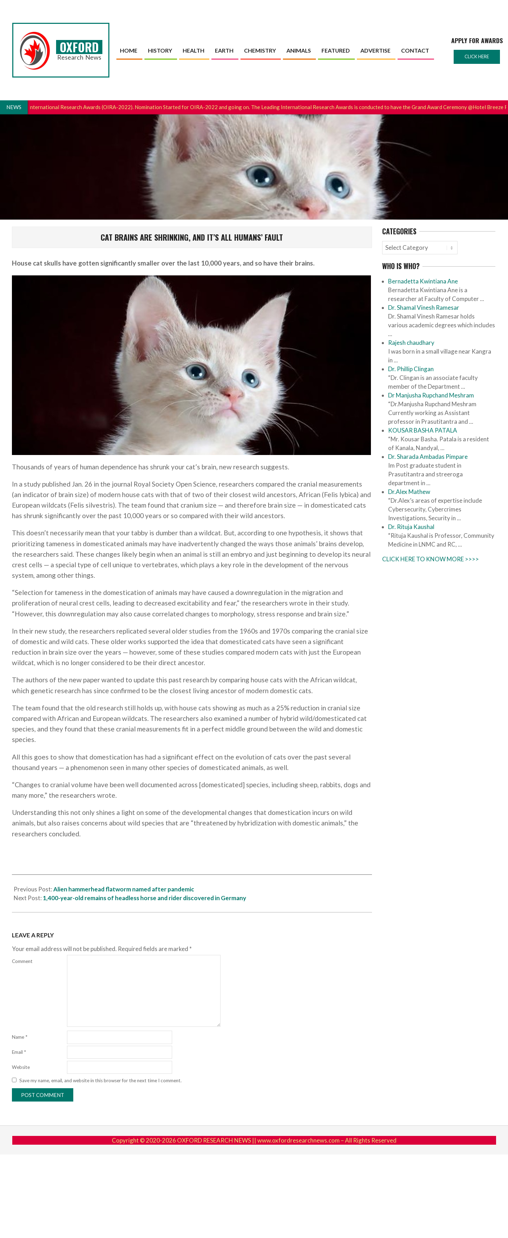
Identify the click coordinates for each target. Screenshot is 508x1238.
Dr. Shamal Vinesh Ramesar (423, 307)
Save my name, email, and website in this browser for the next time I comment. (100, 1080)
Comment (22, 961)
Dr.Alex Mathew (409, 491)
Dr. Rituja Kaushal (411, 526)
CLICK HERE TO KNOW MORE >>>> (430, 559)
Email (19, 1052)
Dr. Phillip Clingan (411, 369)
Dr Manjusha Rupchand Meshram (431, 395)
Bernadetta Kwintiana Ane (423, 281)
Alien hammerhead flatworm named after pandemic (123, 889)
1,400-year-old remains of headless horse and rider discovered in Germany (144, 898)
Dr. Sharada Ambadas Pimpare (428, 456)
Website (21, 1067)
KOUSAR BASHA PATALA (422, 430)
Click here (477, 56)
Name (19, 1037)
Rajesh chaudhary (411, 342)
